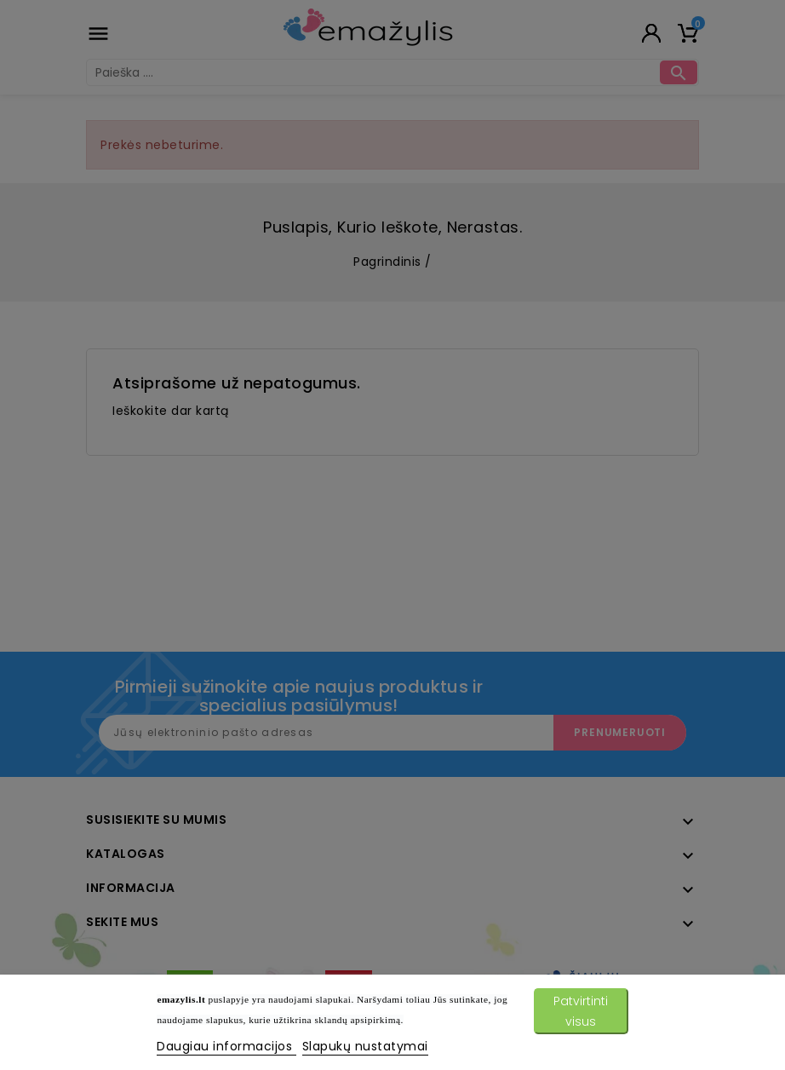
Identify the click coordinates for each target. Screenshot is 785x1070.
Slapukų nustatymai (365, 1046)
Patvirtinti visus (580, 1011)
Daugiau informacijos (226, 1046)
